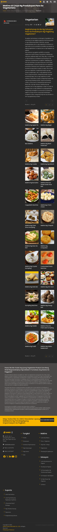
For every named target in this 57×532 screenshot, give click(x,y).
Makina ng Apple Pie (31, 125)
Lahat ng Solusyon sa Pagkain (46, 462)
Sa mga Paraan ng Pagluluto (45, 480)
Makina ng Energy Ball (46, 306)
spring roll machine (30, 407)
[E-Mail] (39, 25)
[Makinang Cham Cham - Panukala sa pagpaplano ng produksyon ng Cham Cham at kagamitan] (47, 196)
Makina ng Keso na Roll (31, 247)
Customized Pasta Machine (46, 267)
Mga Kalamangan (27, 448)
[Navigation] (54, 2)
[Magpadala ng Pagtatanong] (40, 2)
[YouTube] (13, 456)
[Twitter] (33, 25)
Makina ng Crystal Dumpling (31, 267)
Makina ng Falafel (31, 326)
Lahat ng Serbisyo (9, 494)
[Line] (37, 25)
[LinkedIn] (35, 25)
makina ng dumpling (29, 409)
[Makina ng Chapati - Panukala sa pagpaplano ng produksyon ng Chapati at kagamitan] (47, 216)
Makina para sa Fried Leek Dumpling (47, 327)
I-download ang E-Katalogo (10, 22)
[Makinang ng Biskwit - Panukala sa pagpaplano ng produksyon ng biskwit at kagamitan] (47, 155)
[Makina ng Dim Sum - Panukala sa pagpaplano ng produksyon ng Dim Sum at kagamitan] (47, 278)
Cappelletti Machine (31, 205)
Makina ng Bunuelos (31, 183)
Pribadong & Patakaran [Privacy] (8, 529)
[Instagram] (16, 456)
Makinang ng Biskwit (47, 164)
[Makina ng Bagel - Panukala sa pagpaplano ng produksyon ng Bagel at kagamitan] (47, 116)
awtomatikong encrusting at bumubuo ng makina (15, 407)
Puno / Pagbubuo (45, 441)
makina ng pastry (46, 407)
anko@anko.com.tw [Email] (10, 444)
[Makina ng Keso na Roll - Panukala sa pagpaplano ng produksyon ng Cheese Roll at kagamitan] (32, 237)
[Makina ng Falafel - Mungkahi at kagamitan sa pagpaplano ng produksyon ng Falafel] (32, 317)
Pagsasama (8, 512)
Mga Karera (26, 451)
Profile (24, 437)
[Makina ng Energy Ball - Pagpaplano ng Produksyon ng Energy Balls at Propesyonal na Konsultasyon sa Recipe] (47, 296)
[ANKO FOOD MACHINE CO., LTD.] (11, 432)
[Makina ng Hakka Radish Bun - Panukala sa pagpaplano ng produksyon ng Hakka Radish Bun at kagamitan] (47, 337)
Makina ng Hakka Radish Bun (46, 347)
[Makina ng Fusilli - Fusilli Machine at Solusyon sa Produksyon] (32, 337)
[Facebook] (31, 25)
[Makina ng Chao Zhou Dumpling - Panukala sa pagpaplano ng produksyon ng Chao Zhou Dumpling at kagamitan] (32, 216)
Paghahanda (44, 448)
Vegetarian (38, 10)
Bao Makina (29, 143)
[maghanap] (50, 2)
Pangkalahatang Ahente (11, 515)
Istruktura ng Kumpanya (29, 444)
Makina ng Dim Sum (47, 287)
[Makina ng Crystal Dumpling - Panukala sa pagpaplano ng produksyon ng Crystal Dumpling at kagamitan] (32, 257)
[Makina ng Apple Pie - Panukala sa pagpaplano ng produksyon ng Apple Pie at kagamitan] (32, 116)
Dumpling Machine (31, 305)
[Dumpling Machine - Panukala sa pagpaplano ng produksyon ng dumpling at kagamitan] (32, 296)
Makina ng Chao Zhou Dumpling (30, 226)
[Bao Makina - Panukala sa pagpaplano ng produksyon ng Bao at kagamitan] (32, 135)
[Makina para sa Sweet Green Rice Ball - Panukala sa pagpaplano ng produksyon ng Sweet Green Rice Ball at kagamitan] (47, 174)
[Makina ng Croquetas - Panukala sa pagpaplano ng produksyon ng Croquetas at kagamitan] (47, 237)
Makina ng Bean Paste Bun (46, 144)
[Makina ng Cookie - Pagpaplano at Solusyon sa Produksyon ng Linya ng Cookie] (32, 155)
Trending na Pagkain (46, 466)
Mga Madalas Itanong (10, 508)
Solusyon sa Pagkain (16, 10)
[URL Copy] (41, 25)
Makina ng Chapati (47, 225)
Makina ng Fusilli (30, 346)
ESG (24, 455)
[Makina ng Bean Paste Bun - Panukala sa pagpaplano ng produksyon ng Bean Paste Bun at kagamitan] (47, 135)
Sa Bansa (43, 484)
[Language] (47, 2)
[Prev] (26, 101)
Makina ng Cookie (31, 164)
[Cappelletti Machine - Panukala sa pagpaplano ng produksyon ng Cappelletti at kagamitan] (32, 196)
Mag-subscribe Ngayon (47, 420)
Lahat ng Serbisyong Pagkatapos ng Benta (10, 498)
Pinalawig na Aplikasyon (47, 451)
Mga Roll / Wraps (45, 444)
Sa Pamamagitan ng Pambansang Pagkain (46, 471)
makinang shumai (8, 409)
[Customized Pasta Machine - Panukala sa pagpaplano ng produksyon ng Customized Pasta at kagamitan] (47, 257)
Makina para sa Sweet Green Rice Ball (46, 184)
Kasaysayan (26, 441)
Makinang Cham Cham (46, 206)
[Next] (52, 101)
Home (8, 10)
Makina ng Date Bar (31, 287)
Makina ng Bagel (46, 125)
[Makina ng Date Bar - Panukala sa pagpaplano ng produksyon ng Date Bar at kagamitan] (32, 278)
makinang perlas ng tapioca (18, 409)
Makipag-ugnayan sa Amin (39, 409)
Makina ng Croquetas (44, 247)
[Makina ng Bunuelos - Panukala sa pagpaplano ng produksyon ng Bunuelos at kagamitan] (32, 174)
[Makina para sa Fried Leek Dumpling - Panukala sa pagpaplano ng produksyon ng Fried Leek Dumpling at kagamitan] (47, 317)
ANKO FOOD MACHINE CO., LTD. (11, 526)
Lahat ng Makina (45, 437)
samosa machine (38, 407)
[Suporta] (43, 2)
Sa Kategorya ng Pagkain (28, 10)
